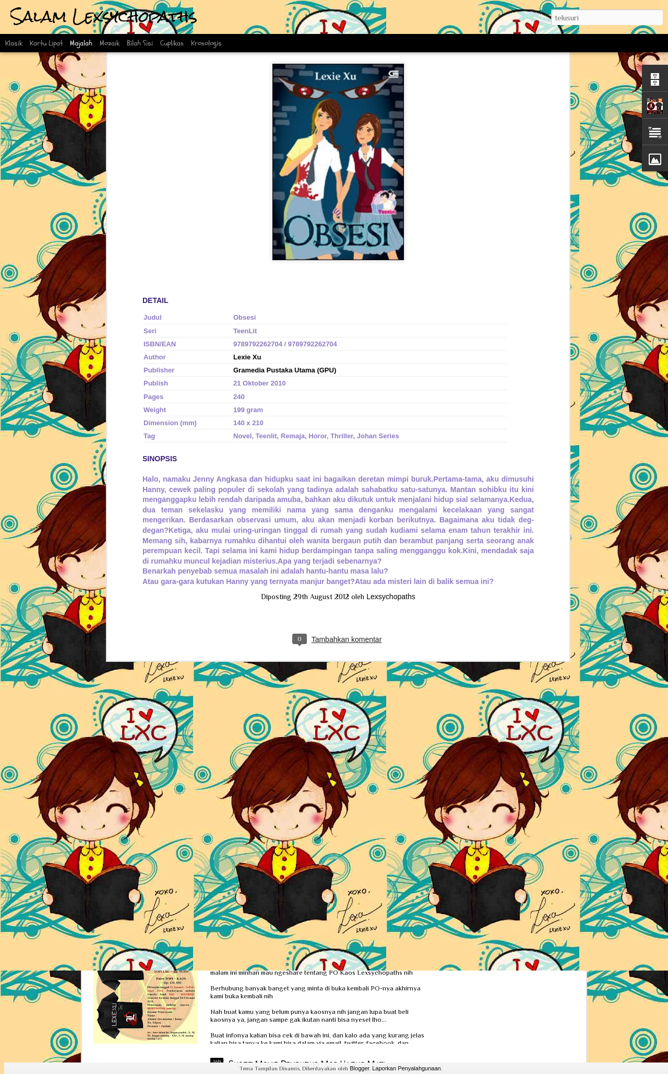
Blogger (359, 1068)
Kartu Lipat (46, 43)
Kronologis (206, 43)
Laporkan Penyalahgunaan (406, 1068)
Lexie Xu (247, 144)
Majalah (81, 43)
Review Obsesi (139, 787)
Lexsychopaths (390, 384)
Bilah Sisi (140, 43)
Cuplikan (172, 43)
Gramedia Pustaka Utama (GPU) (284, 157)
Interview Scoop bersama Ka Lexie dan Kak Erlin (209, 878)
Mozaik (110, 43)
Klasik (13, 43)
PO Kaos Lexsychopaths (274, 945)
